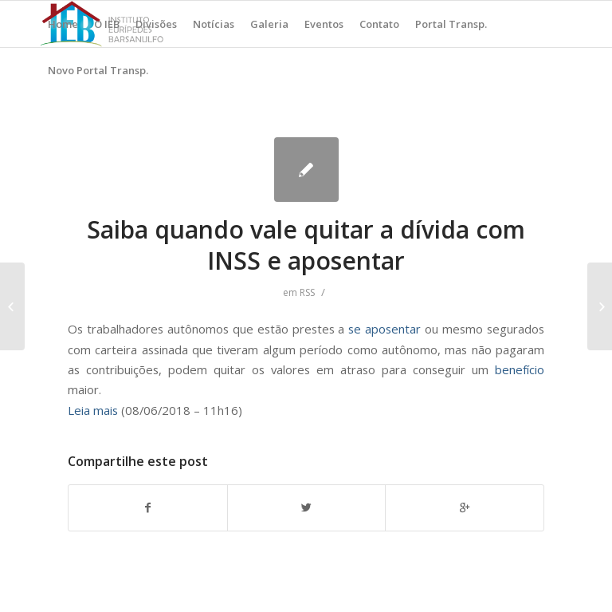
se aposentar (384, 329)
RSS (307, 292)
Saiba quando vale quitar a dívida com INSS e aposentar (306, 245)
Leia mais (93, 410)
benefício (519, 369)
